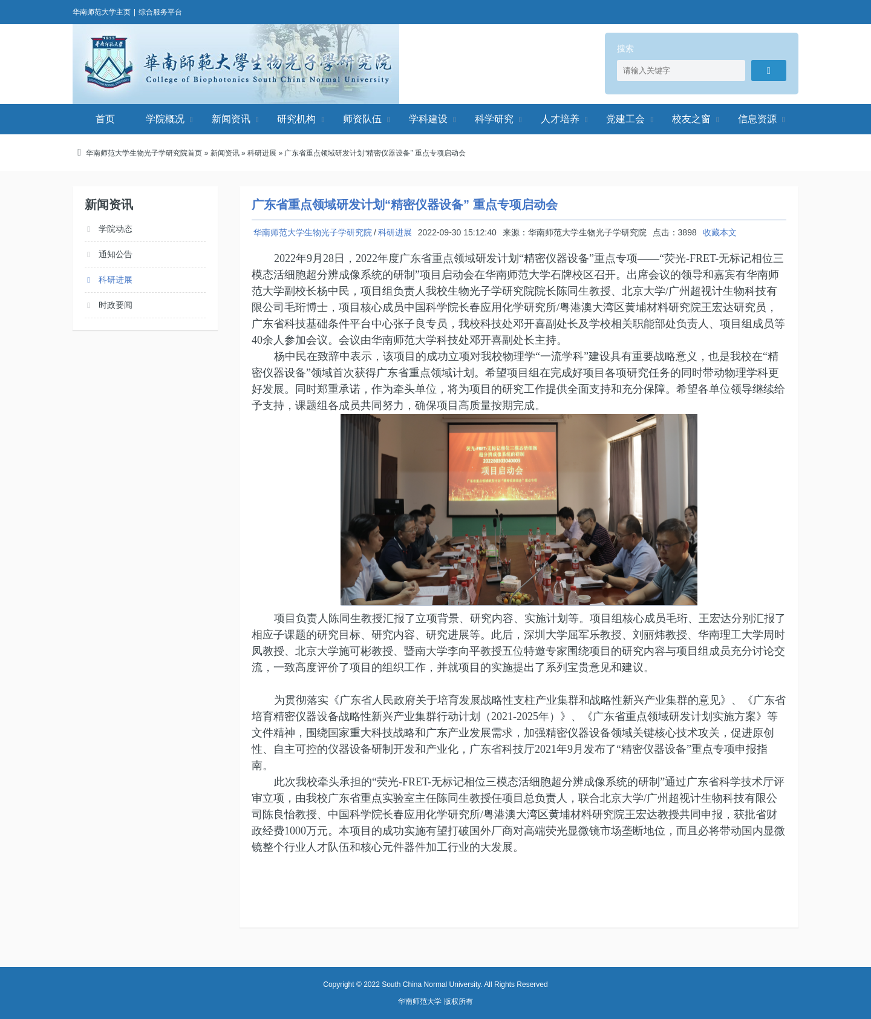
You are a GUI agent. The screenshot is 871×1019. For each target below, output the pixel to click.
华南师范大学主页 (102, 12)
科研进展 (261, 153)
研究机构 (296, 119)
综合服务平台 (160, 12)
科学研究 (494, 119)
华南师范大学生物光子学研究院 (236, 64)
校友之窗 (691, 119)
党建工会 (625, 119)
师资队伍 (362, 119)
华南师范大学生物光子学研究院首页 (144, 153)
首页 (105, 119)
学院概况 (165, 119)
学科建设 (428, 119)
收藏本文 (720, 232)
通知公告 (115, 254)
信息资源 (757, 119)
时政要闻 (115, 305)
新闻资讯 (231, 119)
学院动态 (115, 229)
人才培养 (560, 119)
